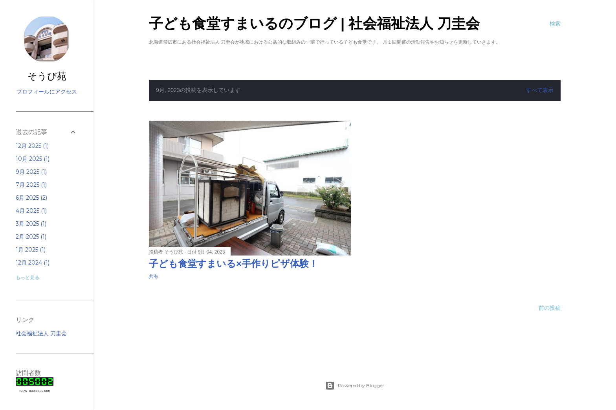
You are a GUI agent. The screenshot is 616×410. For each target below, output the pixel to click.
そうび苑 (47, 76)
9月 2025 (31, 171)
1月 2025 (31, 249)
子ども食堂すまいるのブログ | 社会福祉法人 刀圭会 (314, 23)
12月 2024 (33, 262)
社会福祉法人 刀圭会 (41, 333)
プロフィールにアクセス (46, 91)
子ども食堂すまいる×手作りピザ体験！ (233, 263)
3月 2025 (31, 223)
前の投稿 (550, 308)
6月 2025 (31, 197)
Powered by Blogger (354, 385)
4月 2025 (31, 210)
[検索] (555, 23)
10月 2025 (33, 158)
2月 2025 (31, 236)
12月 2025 (32, 145)
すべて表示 (540, 90)
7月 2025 (31, 184)
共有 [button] (153, 276)
